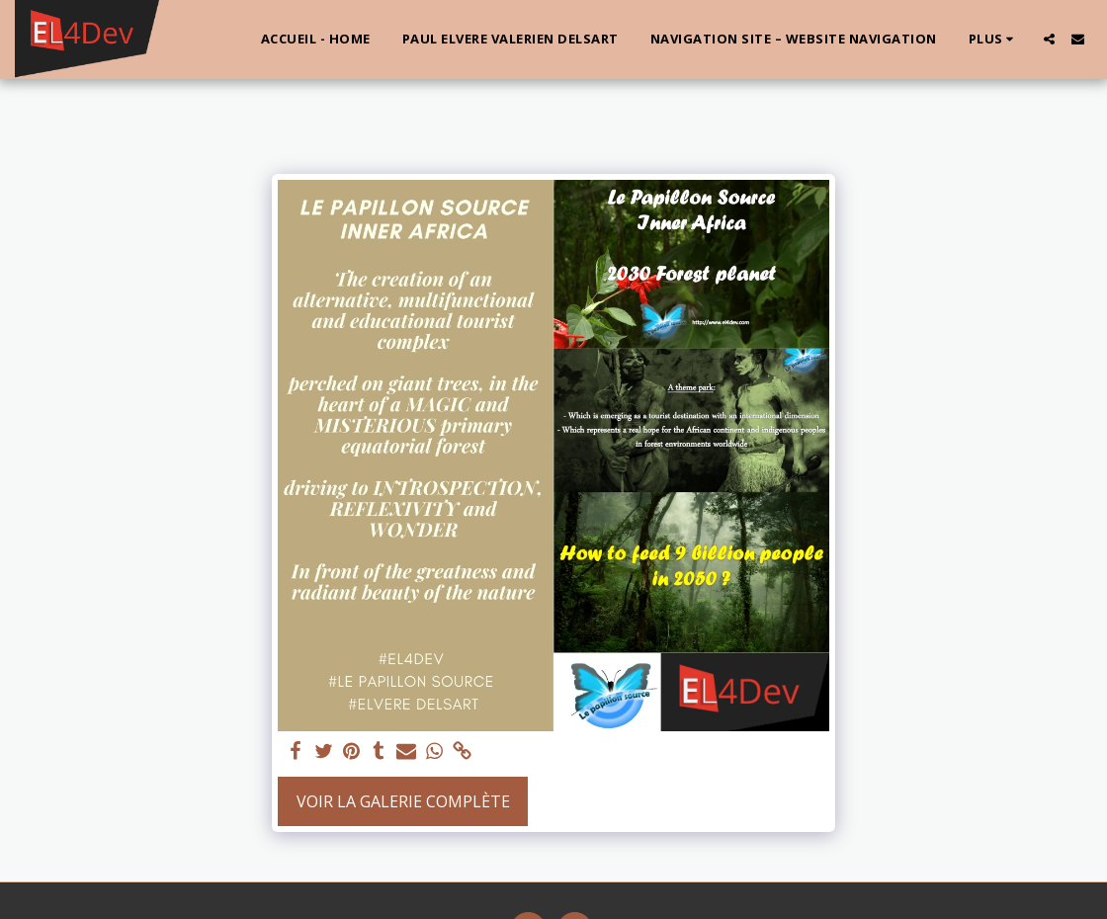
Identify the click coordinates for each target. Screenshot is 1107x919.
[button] (1049, 39)
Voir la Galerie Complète (403, 801)
